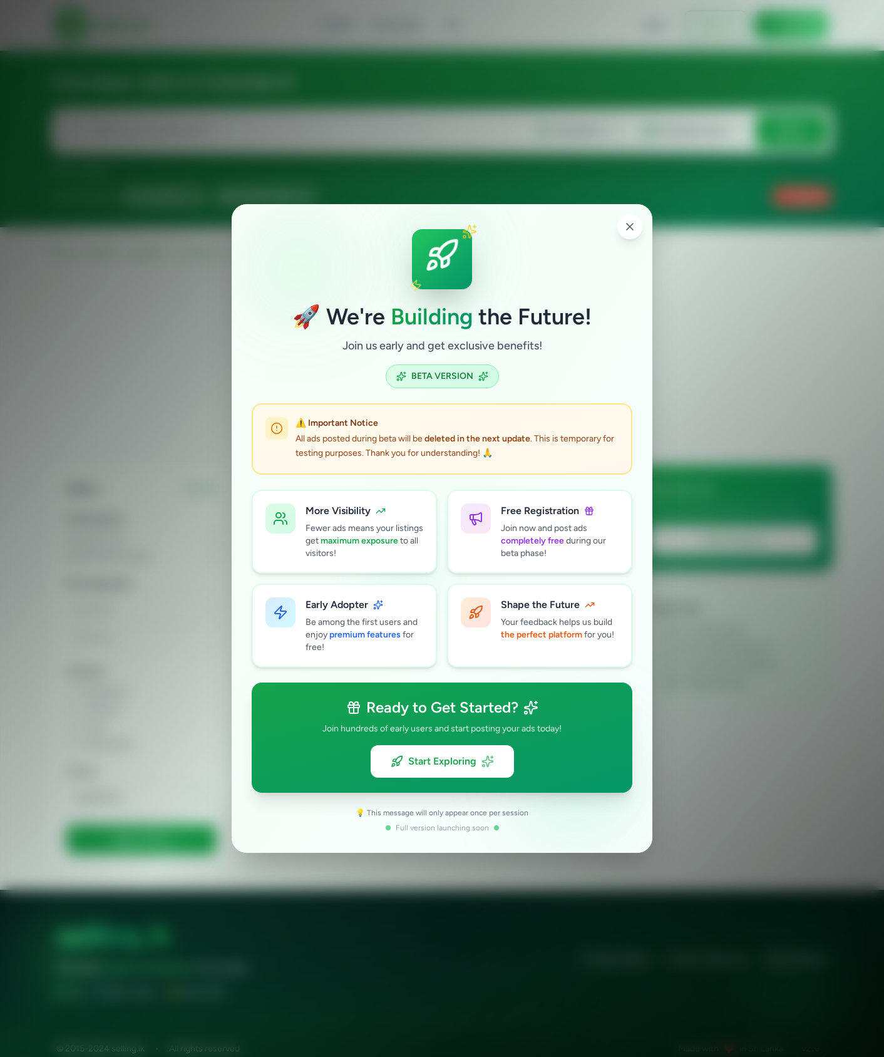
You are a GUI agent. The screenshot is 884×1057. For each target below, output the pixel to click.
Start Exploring (442, 761)
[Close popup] (629, 226)
